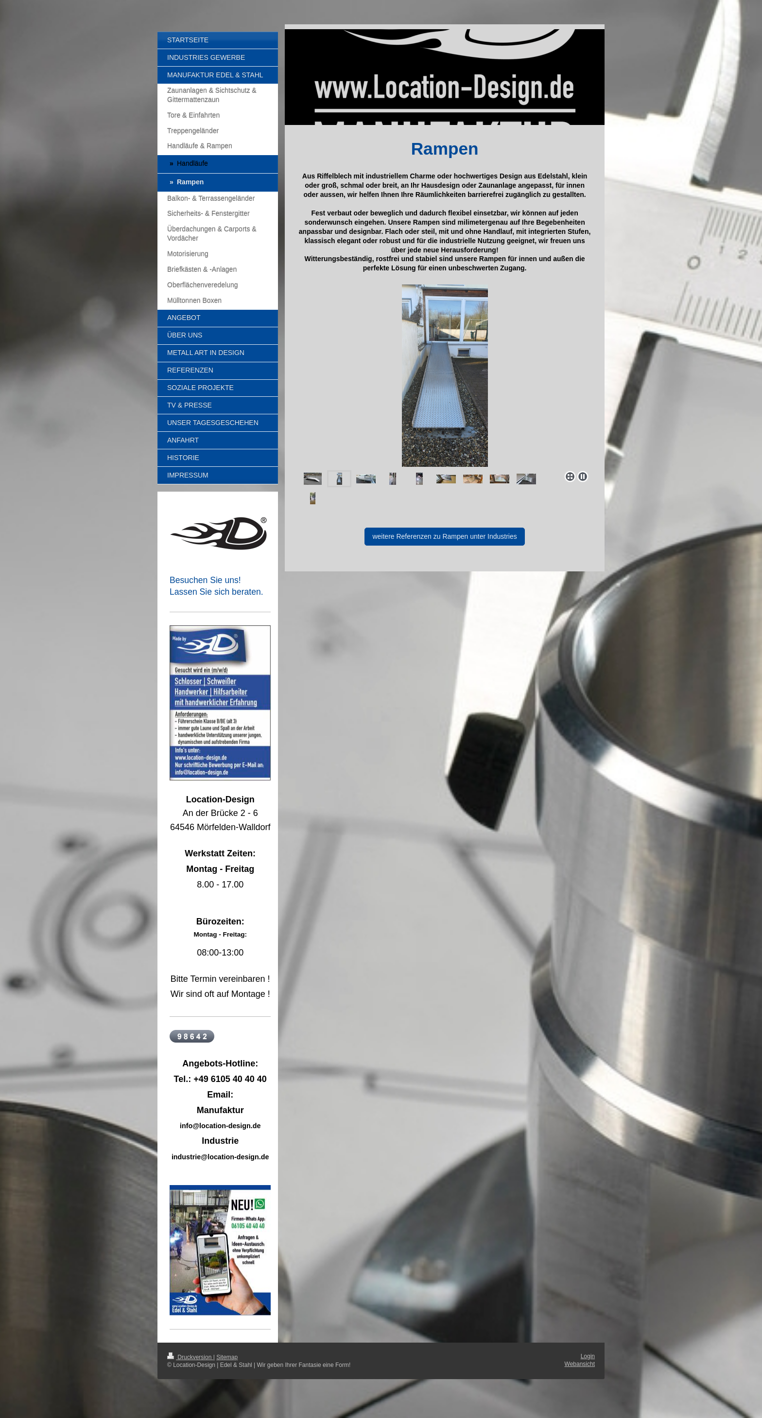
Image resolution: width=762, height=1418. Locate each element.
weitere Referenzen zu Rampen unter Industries (444, 536)
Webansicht (580, 1364)
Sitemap (227, 1357)
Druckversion (190, 1357)
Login (588, 1356)
